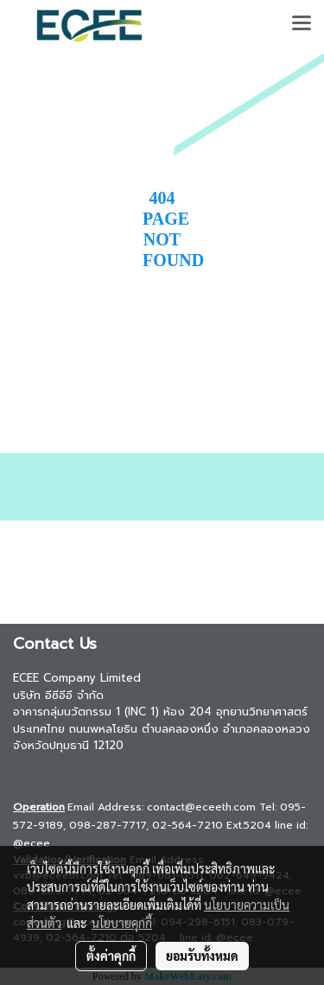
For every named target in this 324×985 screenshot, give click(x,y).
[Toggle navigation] (302, 24)
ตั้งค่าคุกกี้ (111, 955)
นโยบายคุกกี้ (122, 923)
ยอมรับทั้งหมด (202, 955)
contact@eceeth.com (201, 807)
